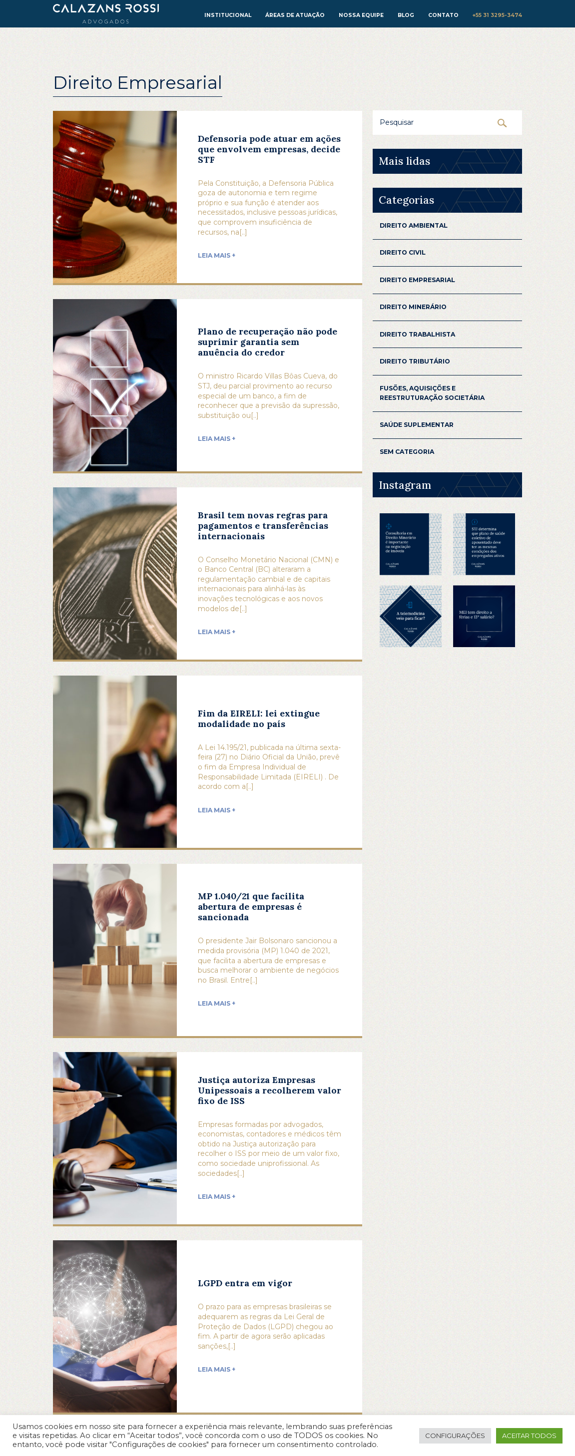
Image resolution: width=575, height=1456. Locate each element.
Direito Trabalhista (417, 334)
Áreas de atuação (295, 15)
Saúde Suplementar (417, 424)
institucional (227, 15)
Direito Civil (403, 252)
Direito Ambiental (414, 225)
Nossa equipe (361, 15)
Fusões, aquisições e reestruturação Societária (432, 392)
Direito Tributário (415, 361)
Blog (406, 15)
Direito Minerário (413, 307)
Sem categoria (407, 451)
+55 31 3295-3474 (497, 15)
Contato (443, 15)
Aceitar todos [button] (529, 1436)
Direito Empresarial (417, 280)
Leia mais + (216, 255)
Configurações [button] (455, 1436)
